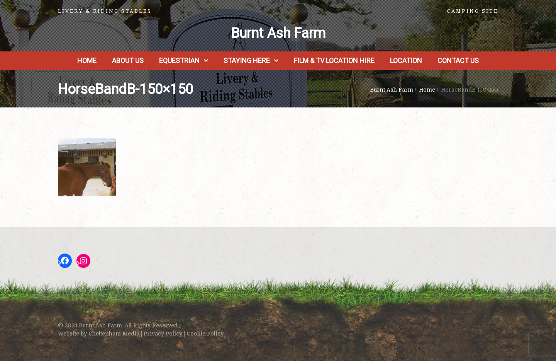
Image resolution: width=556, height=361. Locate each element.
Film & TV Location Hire (334, 60)
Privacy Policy (163, 333)
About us (128, 60)
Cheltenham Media (113, 333)
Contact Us (458, 60)
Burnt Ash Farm (278, 33)
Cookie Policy (205, 333)
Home (87, 60)
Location (406, 60)
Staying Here (247, 60)
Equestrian (179, 60)
